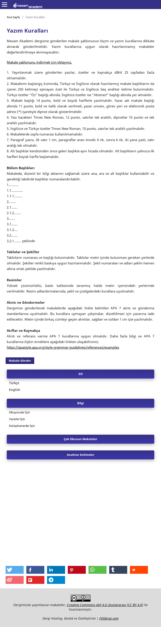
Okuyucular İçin (19, 412)
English (14, 390)
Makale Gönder (20, 361)
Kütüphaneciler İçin (22, 426)
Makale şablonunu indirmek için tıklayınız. (39, 62)
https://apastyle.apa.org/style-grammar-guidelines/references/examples (63, 347)
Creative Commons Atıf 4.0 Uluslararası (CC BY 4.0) (105, 605)
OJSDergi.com (108, 618)
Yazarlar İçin (17, 419)
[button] (15, 570)
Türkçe (14, 383)
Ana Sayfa (13, 17)
